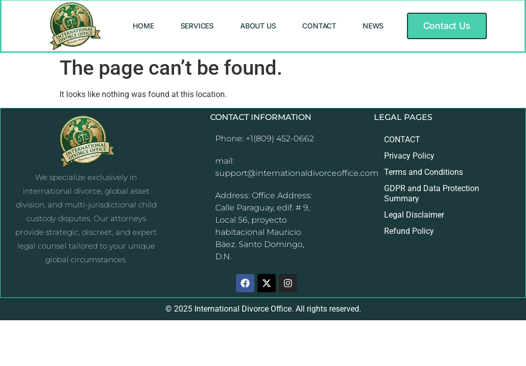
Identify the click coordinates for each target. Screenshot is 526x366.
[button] (447, 26)
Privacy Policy (409, 156)
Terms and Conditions (423, 172)
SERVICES (197, 25)
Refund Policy (409, 231)
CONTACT (319, 25)
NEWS (373, 25)
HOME (143, 25)
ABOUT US (258, 25)
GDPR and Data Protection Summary (431, 193)
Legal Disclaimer (414, 215)
